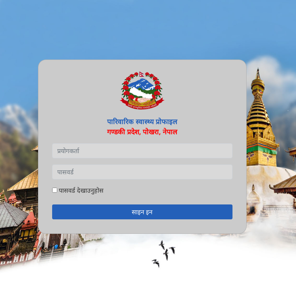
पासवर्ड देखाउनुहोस (78, 190)
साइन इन (142, 212)
